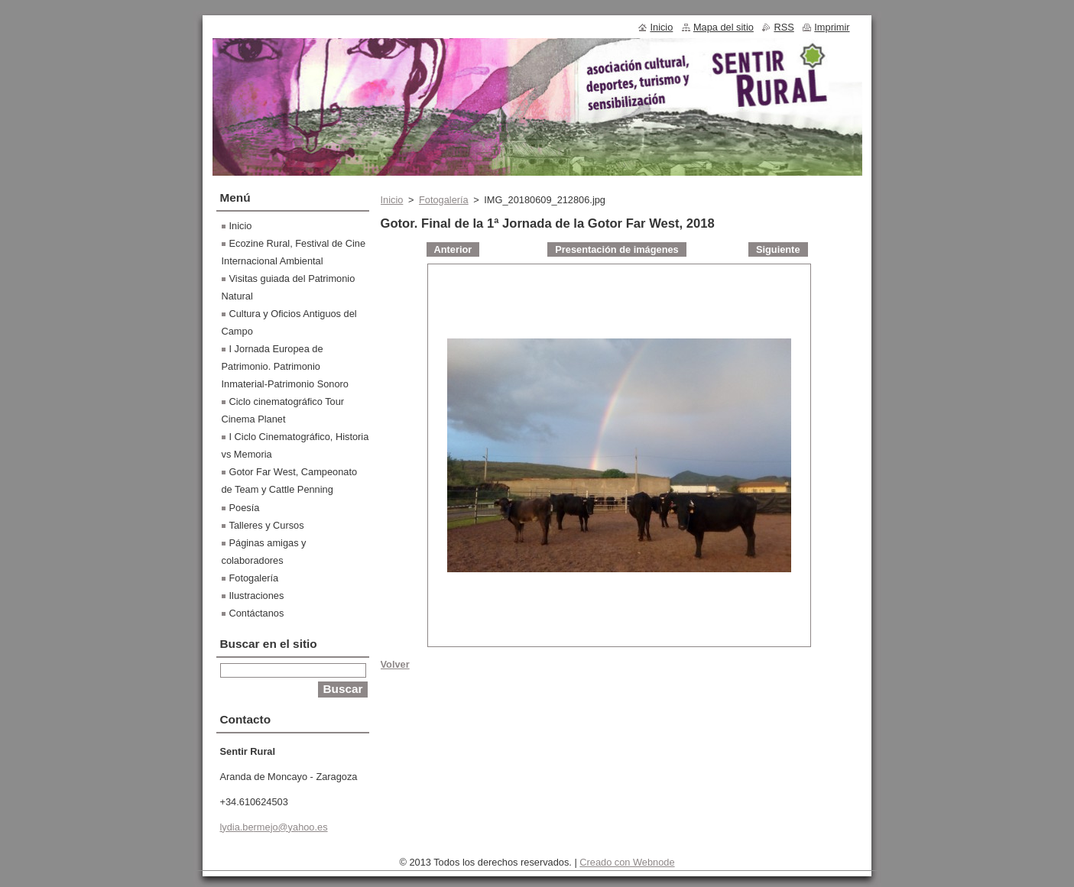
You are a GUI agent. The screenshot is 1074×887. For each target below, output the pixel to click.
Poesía (244, 507)
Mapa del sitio (723, 27)
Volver (395, 664)
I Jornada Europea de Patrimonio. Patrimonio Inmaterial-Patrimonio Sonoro (285, 366)
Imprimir (831, 27)
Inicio (392, 200)
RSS (783, 27)
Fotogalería (444, 200)
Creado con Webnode (626, 862)
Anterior (453, 249)
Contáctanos (256, 613)
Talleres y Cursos (266, 525)
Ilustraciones (256, 595)
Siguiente (778, 249)
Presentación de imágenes (616, 249)
